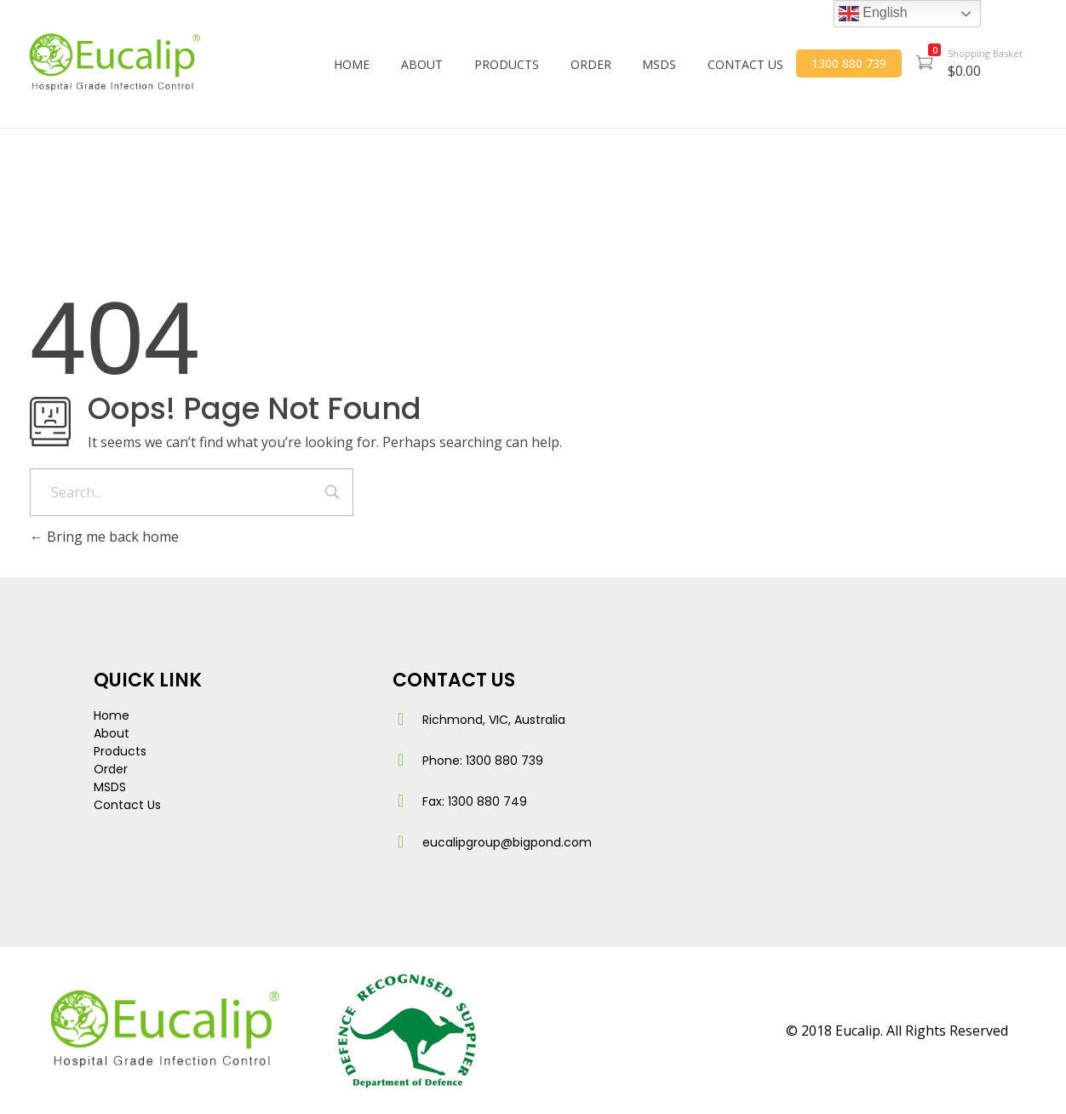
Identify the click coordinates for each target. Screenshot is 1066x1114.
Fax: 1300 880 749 (474, 801)
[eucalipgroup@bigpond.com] (401, 841)
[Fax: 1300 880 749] (401, 800)
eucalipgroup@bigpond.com (507, 842)
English (873, 13)
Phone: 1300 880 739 (482, 760)
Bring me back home (104, 536)
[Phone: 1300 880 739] (401, 759)
